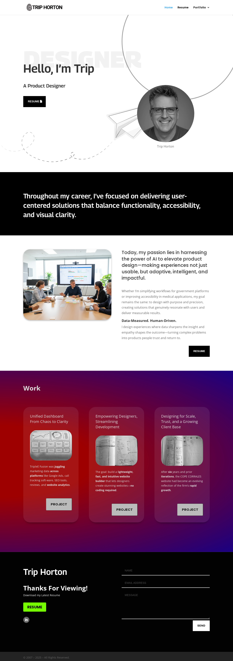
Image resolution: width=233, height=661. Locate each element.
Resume (183, 7)
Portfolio (199, 7)
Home (169, 7)
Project (59, 504)
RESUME (34, 607)
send (201, 625)
